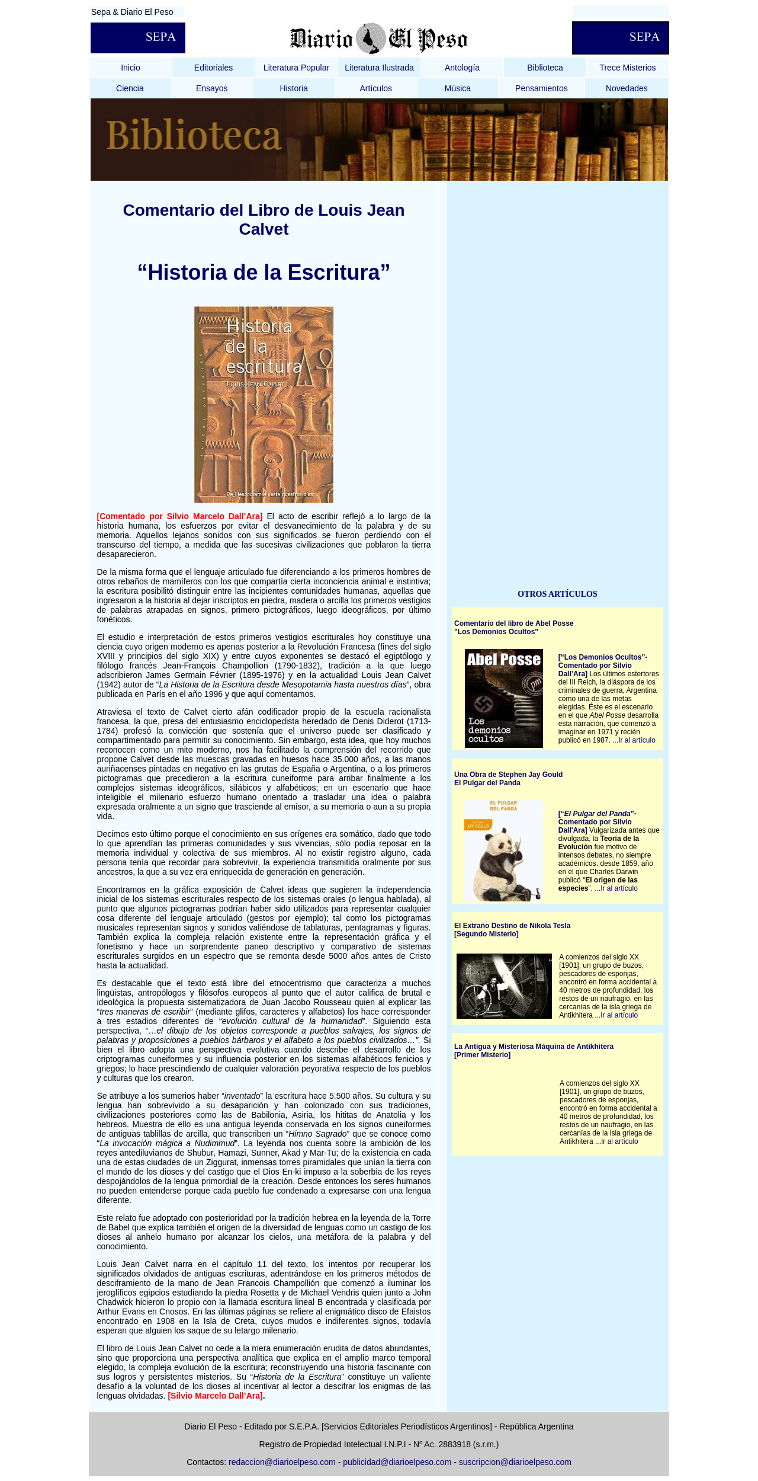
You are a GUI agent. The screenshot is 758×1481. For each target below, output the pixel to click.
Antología (462, 67)
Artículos (376, 88)
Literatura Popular (296, 67)
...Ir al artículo (634, 740)
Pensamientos (541, 88)
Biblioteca (545, 67)
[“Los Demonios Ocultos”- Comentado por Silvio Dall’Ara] (603, 665)
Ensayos (212, 88)
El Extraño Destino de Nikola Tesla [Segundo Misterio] (512, 930)
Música (458, 88)
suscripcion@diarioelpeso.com (515, 1462)
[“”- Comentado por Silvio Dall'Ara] (597, 822)
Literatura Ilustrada (379, 67)
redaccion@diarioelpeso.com (282, 1462)
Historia (293, 88)
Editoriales (213, 67)
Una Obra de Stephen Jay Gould (508, 774)
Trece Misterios (627, 67)
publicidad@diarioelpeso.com (397, 1462)
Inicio (130, 67)
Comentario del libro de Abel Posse (514, 623)
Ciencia (130, 88)
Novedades (627, 88)
